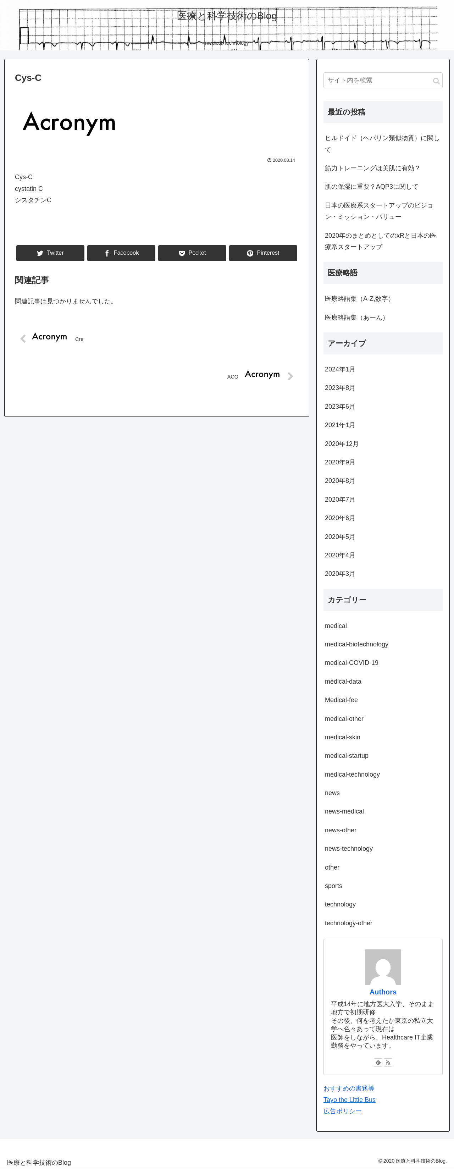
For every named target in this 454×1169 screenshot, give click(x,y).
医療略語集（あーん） (357, 317)
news (332, 792)
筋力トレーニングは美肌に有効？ (373, 168)
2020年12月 (342, 443)
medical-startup (347, 755)
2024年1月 (340, 369)
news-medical (344, 811)
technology (340, 904)
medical (336, 625)
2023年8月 (340, 387)
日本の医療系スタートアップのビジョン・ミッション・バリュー (379, 211)
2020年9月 (340, 462)
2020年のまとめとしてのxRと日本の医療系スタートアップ (380, 241)
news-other (340, 830)
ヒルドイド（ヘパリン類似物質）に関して (382, 143)
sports (333, 885)
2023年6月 (340, 406)
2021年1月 (340, 425)
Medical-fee (341, 700)
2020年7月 (340, 499)
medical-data (343, 681)
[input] (383, 80)
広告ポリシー (342, 1111)
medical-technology (352, 774)
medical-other (344, 718)
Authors (383, 992)
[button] (436, 81)
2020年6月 (340, 518)
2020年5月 (340, 536)
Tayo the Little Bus (349, 1099)
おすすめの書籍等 (349, 1088)
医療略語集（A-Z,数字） (359, 298)
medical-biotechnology (356, 644)
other (332, 867)
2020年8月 (340, 480)
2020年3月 (340, 573)
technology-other (348, 923)
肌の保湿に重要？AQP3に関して (372, 186)
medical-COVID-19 (351, 662)
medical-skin (342, 737)
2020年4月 (340, 555)
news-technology (349, 848)
